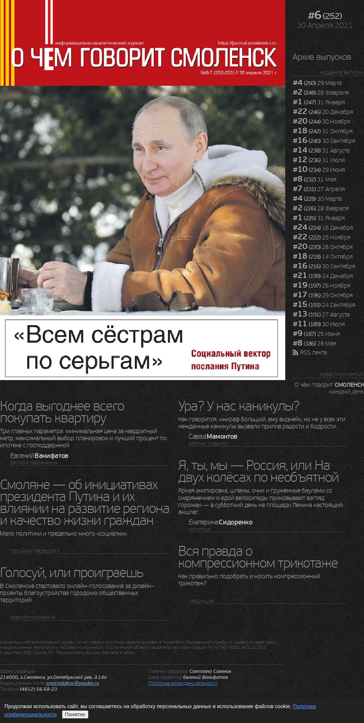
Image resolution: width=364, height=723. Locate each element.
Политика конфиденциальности (183, 683)
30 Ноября (321, 121)
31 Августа (321, 150)
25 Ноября (321, 237)
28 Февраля (321, 92)
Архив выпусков (322, 57)
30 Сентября (324, 141)
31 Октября (322, 131)
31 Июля (319, 160)
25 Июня (316, 334)
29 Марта (317, 83)
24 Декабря (323, 276)
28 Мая (314, 343)
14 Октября (322, 256)
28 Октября (322, 247)
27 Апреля (319, 189)
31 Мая (314, 179)
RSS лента (313, 352)
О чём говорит (329, 388)
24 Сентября (324, 305)
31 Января (319, 102)
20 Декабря (323, 112)
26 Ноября (321, 285)
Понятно (75, 714)
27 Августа (321, 314)
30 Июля (319, 324)
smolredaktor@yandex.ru (72, 683)
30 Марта (317, 199)
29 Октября (322, 295)
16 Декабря (323, 228)
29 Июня (319, 170)
